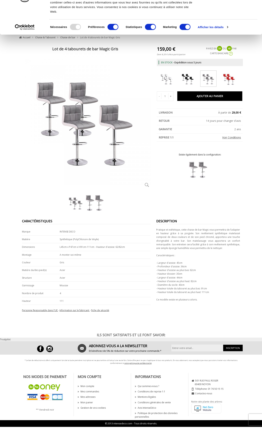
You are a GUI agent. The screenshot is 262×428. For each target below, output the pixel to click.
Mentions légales (145, 397)
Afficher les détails (211, 52)
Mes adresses (86, 397)
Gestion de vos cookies (92, 407)
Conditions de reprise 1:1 (150, 391)
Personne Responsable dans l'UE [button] (40, 310)
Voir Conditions (231, 137)
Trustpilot (5, 339)
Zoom (147, 184)
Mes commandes (88, 391)
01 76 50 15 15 (216, 388)
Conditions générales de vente (153, 402)
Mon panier (85, 402)
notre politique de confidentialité (138, 363)
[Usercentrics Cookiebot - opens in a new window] (24, 52)
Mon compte (86, 386)
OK (230, 10)
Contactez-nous (203, 393)
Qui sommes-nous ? (147, 386)
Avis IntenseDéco (145, 407)
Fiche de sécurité (100, 310)
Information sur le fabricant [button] (74, 310)
